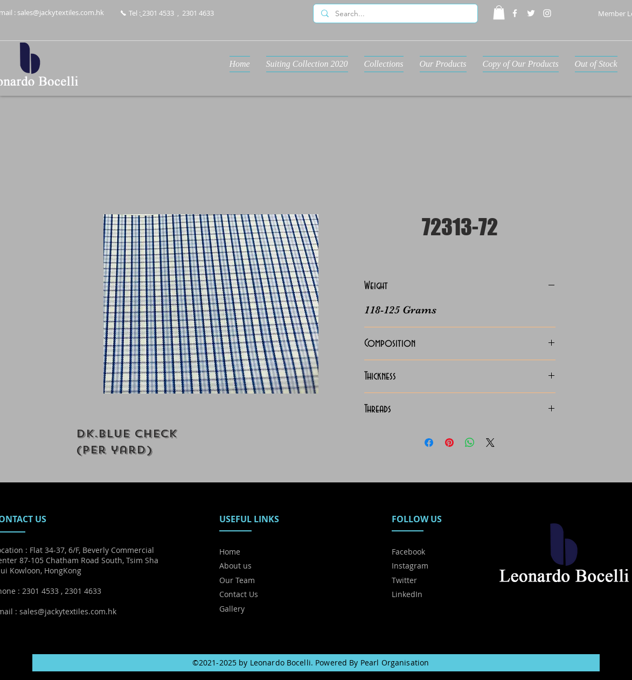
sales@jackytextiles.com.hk (60, 12)
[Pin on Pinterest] (449, 442)
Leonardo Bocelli (280, 662)
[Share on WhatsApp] (469, 442)
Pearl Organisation (394, 662)
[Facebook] (515, 13)
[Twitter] (531, 13)
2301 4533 (158, 13)
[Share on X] (490, 442)
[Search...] (395, 14)
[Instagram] (547, 13)
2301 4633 (198, 13)
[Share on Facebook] (428, 442)
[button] (499, 12)
